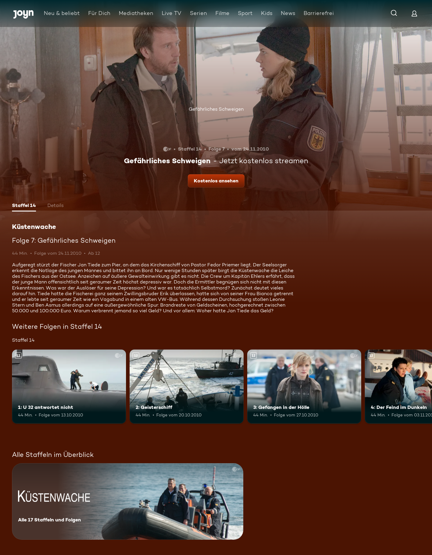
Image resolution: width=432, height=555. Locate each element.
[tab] (24, 206)
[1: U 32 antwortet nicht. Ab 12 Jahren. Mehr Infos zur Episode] (69, 387)
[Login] (414, 13)
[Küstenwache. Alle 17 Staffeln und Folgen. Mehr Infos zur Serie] (127, 501)
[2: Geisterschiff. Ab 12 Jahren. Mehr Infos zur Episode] (187, 387)
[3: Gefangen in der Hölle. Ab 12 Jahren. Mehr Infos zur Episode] (304, 387)
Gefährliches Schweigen (216, 109)
